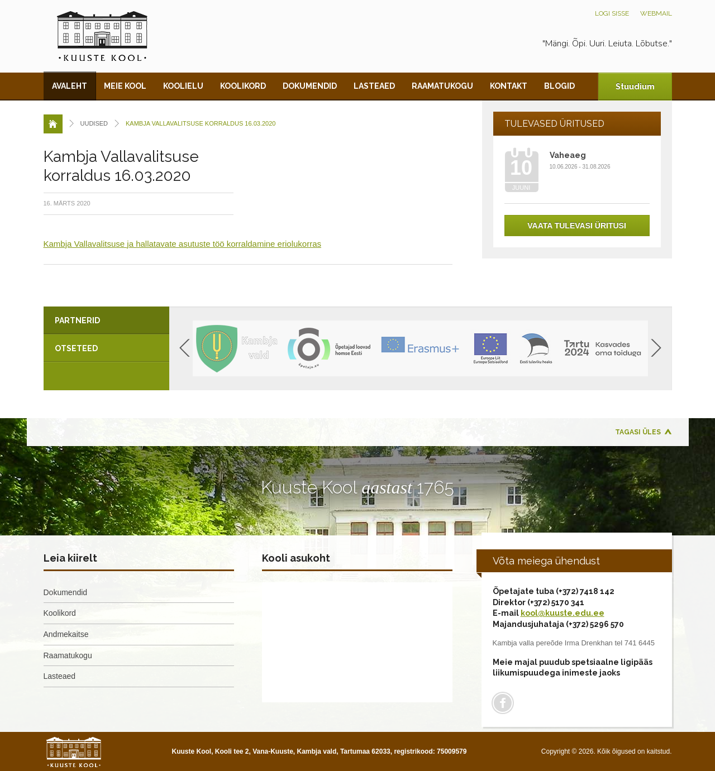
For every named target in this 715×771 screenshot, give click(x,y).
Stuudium (635, 86)
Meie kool (125, 86)
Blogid (559, 86)
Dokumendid (310, 86)
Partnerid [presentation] (77, 320)
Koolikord (243, 86)
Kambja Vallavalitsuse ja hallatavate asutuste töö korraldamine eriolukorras (182, 243)
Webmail (656, 13)
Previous (184, 348)
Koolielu (183, 86)
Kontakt (508, 86)
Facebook (503, 703)
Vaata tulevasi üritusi (576, 225)
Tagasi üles (638, 432)
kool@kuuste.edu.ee (562, 613)
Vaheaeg (568, 155)
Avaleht (69, 86)
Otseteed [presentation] (76, 348)
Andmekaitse (66, 634)
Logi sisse (612, 13)
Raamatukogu (442, 86)
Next (656, 348)
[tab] (106, 320)
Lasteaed (374, 86)
